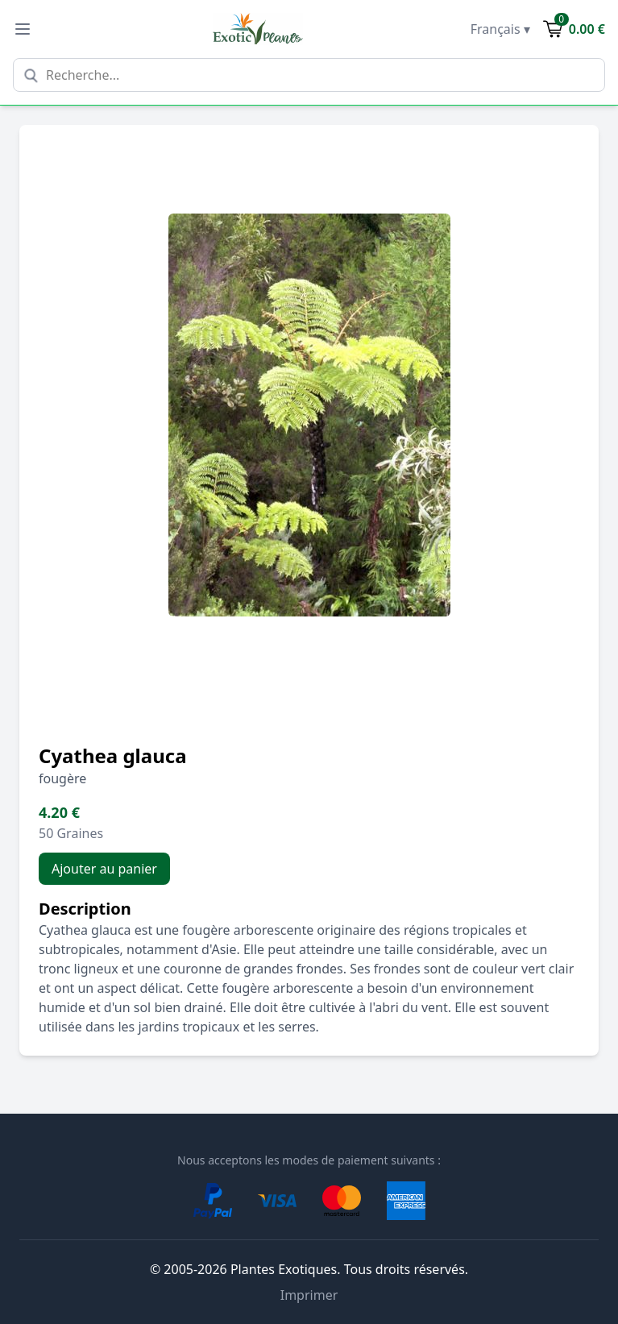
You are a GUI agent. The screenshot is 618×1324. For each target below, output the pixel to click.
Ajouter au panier (104, 869)
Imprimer (309, 1295)
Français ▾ (500, 29)
